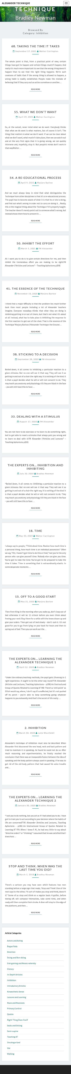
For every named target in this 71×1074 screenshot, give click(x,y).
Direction (11, 952)
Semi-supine (12, 1031)
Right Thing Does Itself (17, 1020)
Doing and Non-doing (16, 957)
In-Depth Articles (14, 974)
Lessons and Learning (16, 997)
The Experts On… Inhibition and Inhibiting (35, 466)
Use (8, 1048)
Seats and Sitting (14, 1025)
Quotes (10, 1014)
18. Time (35, 530)
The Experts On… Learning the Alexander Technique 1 (35, 660)
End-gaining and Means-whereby (21, 963)
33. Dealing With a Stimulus (35, 416)
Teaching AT (12, 1036)
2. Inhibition (35, 728)
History (10, 969)
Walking (10, 1054)
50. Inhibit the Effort (35, 243)
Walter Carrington (48, 51)
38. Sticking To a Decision (35, 354)
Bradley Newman (45, 473)
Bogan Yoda (12, 946)
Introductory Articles (16, 986)
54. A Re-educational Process (35, 177)
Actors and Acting (15, 940)
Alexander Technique (16, 3)
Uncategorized (13, 1042)
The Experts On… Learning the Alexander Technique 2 (35, 798)
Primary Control (14, 1008)
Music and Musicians (16, 1003)
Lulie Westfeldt (46, 733)
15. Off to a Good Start (35, 596)
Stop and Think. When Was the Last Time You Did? (35, 867)
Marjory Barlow (45, 183)
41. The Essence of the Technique (35, 288)
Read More (36, 89)
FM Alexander (46, 248)
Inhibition (11, 980)
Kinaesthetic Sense (15, 991)
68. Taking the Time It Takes (35, 46)
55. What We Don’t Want (35, 112)
